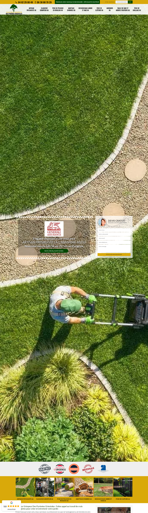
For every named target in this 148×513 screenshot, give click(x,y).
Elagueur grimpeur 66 (44, 9)
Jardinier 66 (109, 9)
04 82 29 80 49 (24, 2)
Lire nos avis (12, 509)
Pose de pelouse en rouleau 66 (57, 9)
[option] (25, 489)
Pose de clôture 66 (99, 9)
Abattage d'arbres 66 (71, 9)
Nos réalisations (54, 251)
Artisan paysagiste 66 (31, 9)
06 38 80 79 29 (43, 2)
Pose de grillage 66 (137, 9)
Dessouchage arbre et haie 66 (85, 9)
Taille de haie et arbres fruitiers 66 (123, 9)
